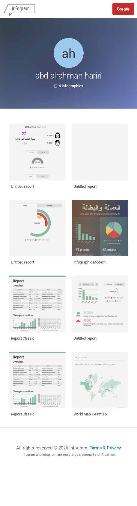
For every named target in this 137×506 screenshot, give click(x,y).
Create (123, 9)
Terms (96, 448)
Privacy (114, 448)
